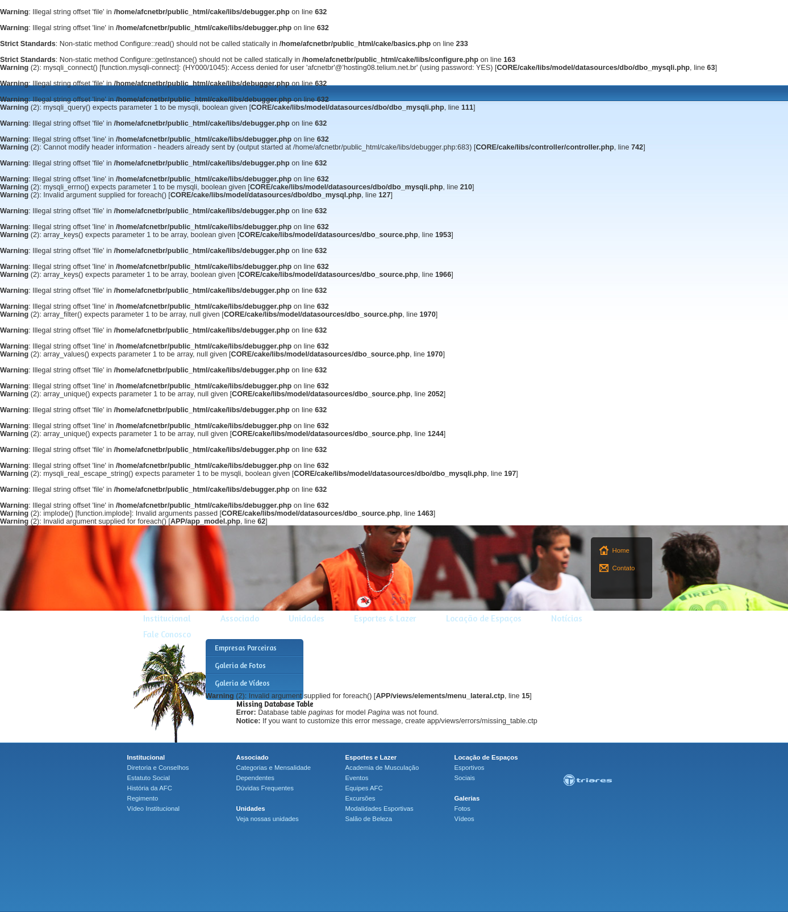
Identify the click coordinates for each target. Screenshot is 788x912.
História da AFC (149, 788)
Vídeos (464, 818)
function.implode (103, 513)
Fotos (462, 808)
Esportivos (470, 767)
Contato (623, 568)
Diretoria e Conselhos (158, 767)
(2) (19, 68)
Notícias (566, 618)
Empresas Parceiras (246, 648)
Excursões (360, 798)
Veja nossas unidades (267, 818)
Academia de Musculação (382, 767)
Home (620, 550)
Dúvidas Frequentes (265, 788)
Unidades (306, 618)
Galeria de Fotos (240, 665)
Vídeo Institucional (153, 808)
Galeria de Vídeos (242, 683)
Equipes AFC (364, 788)
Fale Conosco (167, 634)
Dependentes (255, 777)
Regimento (143, 798)
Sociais (465, 777)
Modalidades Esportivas (379, 808)
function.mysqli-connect (139, 68)
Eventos (357, 777)
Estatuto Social (148, 777)
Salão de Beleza (369, 818)
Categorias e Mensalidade (273, 767)
